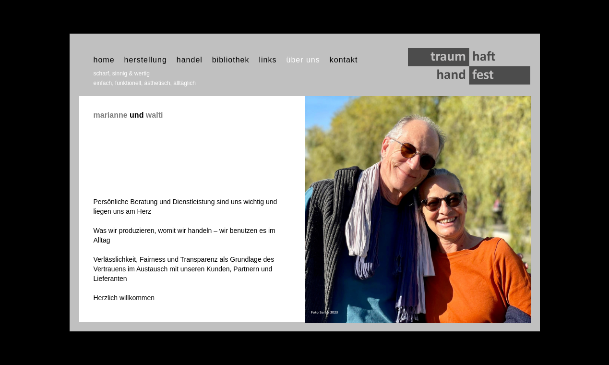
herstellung (145, 60)
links (267, 60)
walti (154, 115)
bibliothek (231, 60)
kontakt (344, 60)
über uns (303, 60)
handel (190, 60)
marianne (111, 115)
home (104, 60)
